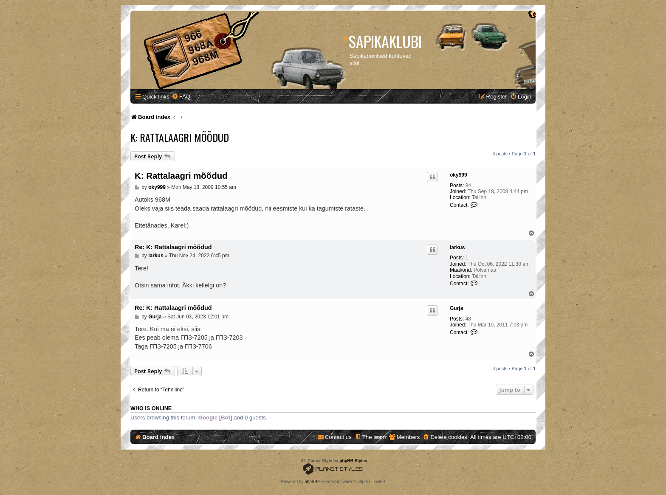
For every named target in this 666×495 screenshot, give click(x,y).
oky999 (458, 175)
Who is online (151, 408)
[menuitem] (181, 96)
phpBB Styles (353, 460)
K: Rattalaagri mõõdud (179, 137)
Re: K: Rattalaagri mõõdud (173, 247)
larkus (457, 247)
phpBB (311, 481)
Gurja (456, 308)
